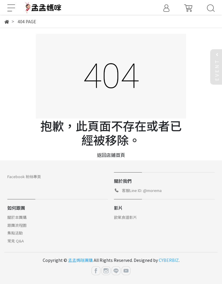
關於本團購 (16, 217)
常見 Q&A (15, 241)
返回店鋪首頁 (111, 154)
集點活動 (15, 233)
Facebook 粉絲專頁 (24, 176)
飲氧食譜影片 (125, 217)
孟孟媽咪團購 (80, 260)
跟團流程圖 (16, 225)
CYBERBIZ (169, 260)
